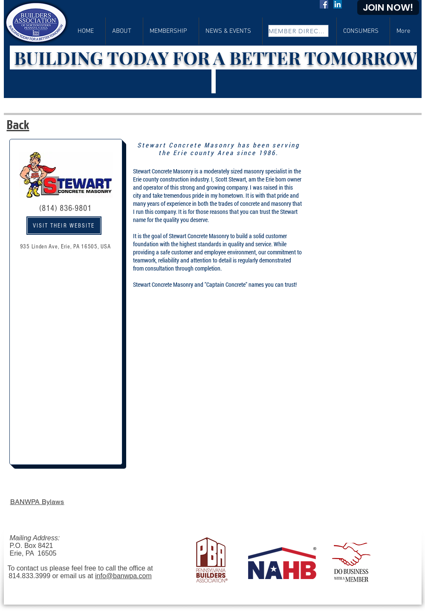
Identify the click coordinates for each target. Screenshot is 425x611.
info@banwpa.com (123, 575)
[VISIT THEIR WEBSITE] (64, 225)
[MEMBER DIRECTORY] (298, 31)
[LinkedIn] (337, 4)
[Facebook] (324, 4)
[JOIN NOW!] (388, 7)
